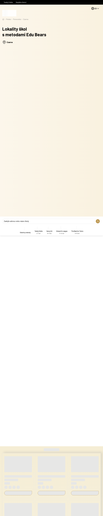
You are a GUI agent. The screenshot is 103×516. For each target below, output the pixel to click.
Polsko (8, 19)
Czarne (25, 19)
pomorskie (17, 19)
